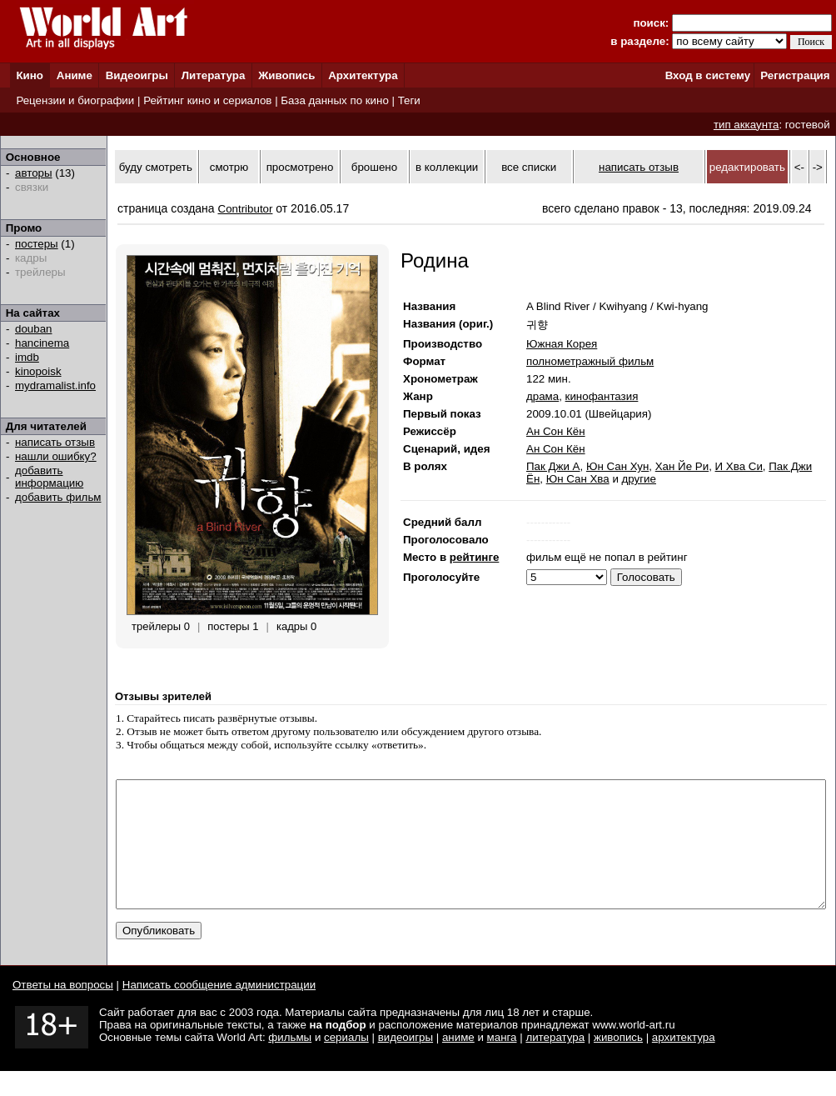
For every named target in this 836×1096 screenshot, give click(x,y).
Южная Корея (561, 344)
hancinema (42, 343)
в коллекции (447, 167)
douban (33, 329)
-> (818, 167)
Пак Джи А (553, 466)
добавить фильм (58, 497)
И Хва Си (739, 466)
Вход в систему (707, 75)
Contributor (245, 209)
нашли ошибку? (56, 456)
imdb (27, 357)
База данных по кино (334, 100)
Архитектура (362, 75)
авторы (33, 173)
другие (639, 479)
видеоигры (405, 1062)
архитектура (683, 1062)
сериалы (346, 1062)
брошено (374, 167)
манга (502, 1062)
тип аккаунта (746, 124)
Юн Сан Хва (578, 479)
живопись (618, 1062)
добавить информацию (49, 476)
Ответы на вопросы (62, 1009)
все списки (528, 167)
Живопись (286, 75)
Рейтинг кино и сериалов (207, 100)
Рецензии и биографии (75, 100)
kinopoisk (38, 371)
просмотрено (300, 167)
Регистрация (794, 75)
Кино (29, 75)
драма (542, 396)
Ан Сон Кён (555, 431)
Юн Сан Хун (617, 466)
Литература (214, 75)
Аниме (74, 75)
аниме (458, 1062)
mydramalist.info (55, 385)
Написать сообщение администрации (219, 1009)
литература (555, 1062)
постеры (36, 244)
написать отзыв (55, 442)
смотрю (229, 167)
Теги (409, 100)
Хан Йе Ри (682, 466)
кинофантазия (602, 396)
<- (799, 167)
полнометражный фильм (590, 361)
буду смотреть (155, 167)
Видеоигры (137, 75)
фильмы (289, 1062)
